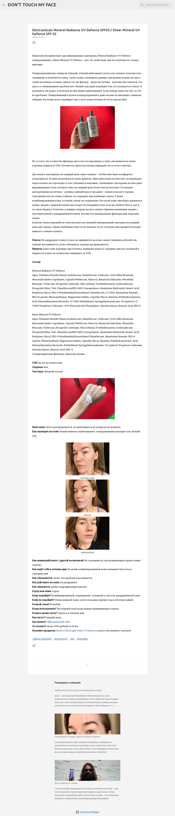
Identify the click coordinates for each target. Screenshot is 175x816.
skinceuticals (60, 639)
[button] (33, 43)
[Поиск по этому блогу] (158, 5)
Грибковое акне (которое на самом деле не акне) (78, 690)
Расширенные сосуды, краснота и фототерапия (77, 737)
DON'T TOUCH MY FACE (32, 4)
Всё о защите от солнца (66, 783)
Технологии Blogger (87, 812)
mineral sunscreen (42, 639)
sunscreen (82, 639)
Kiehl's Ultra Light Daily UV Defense (76, 630)
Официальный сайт (58, 621)
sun (72, 639)
